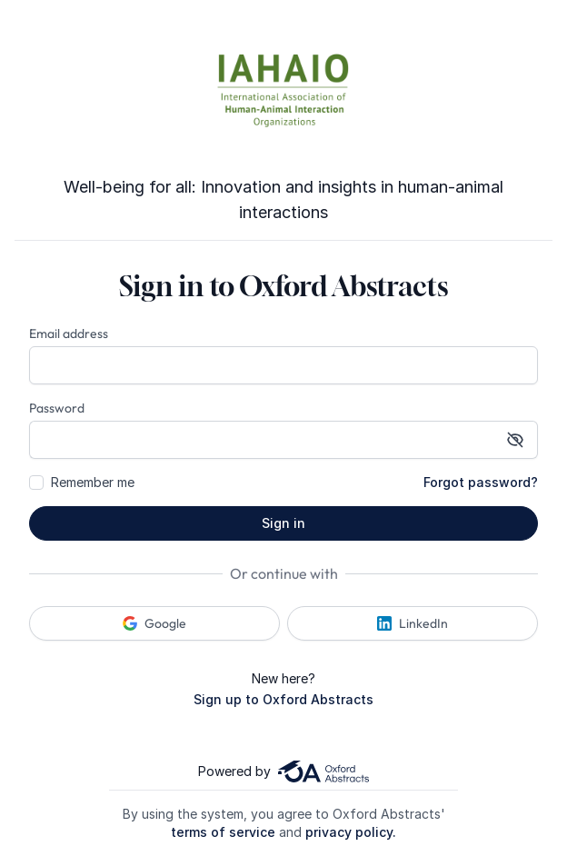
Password (57, 408)
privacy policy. (350, 832)
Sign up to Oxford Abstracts (283, 699)
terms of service (223, 832)
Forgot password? (480, 482)
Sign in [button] (283, 523)
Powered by (283, 771)
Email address (68, 333)
